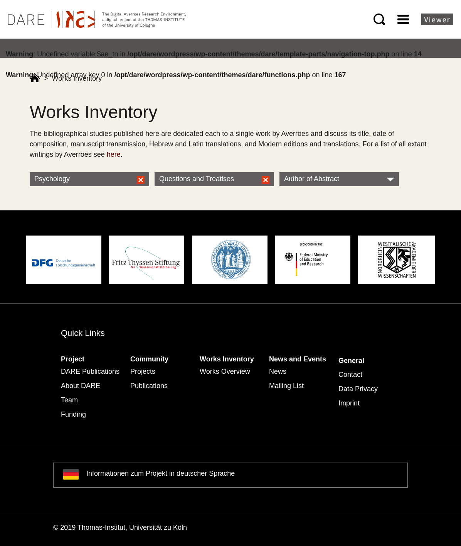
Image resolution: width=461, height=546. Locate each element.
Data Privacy (358, 389)
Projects (142, 371)
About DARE (80, 386)
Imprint (349, 403)
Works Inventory (227, 359)
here (114, 154)
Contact (350, 374)
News (277, 371)
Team (69, 400)
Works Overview (225, 371)
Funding (73, 414)
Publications (149, 386)
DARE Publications (90, 371)
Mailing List (286, 386)
